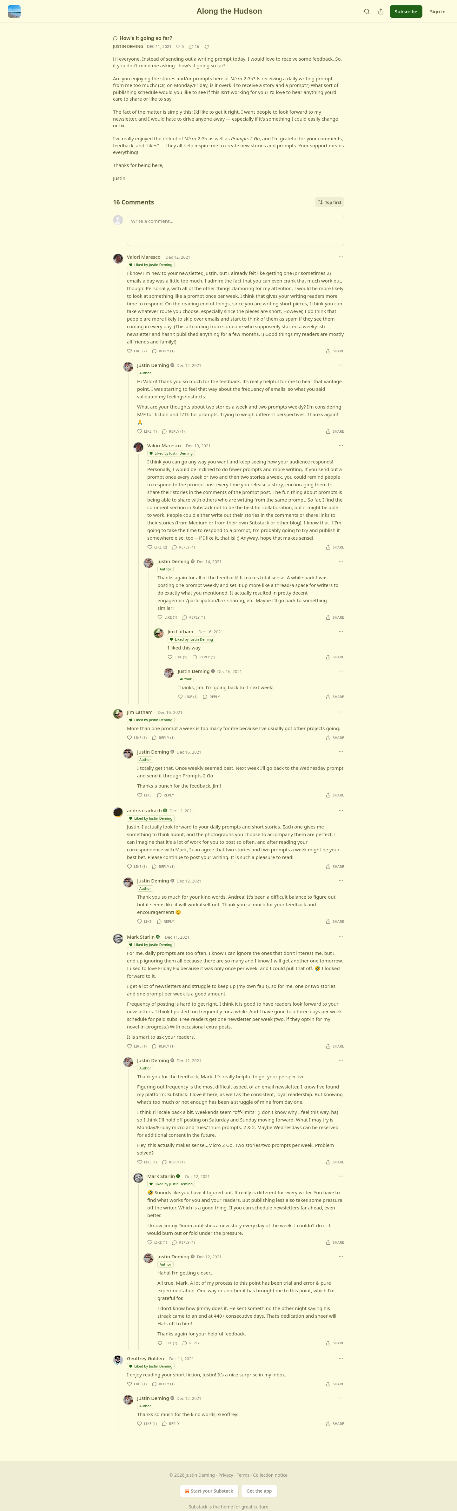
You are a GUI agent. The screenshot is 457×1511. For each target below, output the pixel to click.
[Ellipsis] (341, 257)
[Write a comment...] (235, 230)
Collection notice (270, 1475)
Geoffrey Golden (145, 1358)
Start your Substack (208, 1491)
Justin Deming (128, 46)
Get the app (259, 1491)
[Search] (367, 11)
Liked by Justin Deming (150, 264)
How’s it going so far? (143, 38)
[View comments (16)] (194, 46)
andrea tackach (144, 810)
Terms (243, 1475)
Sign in (438, 11)
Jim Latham (180, 631)
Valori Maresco (144, 257)
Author (145, 372)
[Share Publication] (380, 11)
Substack (198, 1507)
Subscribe (406, 11)
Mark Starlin (141, 937)
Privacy (225, 1475)
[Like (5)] (180, 46)
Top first (329, 202)
